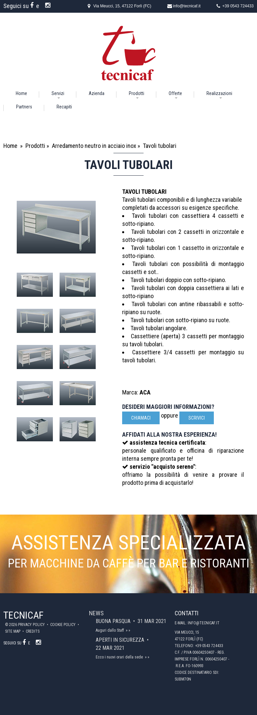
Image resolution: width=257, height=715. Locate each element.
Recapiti (64, 106)
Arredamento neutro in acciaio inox (94, 145)
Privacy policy (32, 624)
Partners (24, 106)
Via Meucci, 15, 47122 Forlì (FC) (122, 6)
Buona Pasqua (114, 621)
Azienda (96, 93)
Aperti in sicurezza (121, 640)
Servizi (58, 93)
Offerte (175, 93)
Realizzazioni (219, 93)
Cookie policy (63, 624)
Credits (32, 631)
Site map (13, 631)
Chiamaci (141, 418)
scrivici (196, 418)
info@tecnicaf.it (186, 6)
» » (128, 630)
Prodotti (136, 93)
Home (21, 93)
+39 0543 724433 (238, 6)
